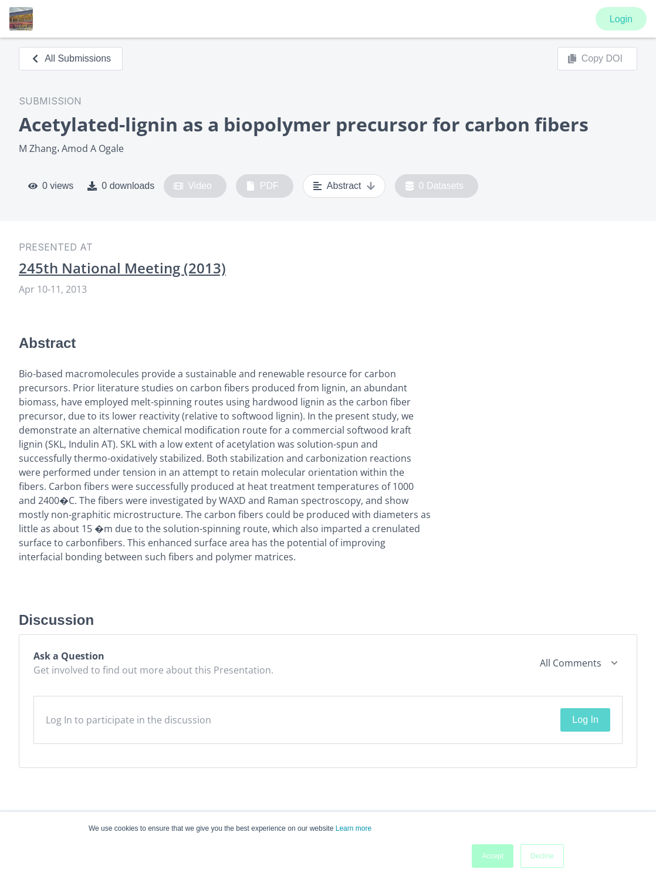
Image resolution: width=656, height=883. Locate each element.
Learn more (353, 828)
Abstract (344, 186)
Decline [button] (542, 856)
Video (193, 186)
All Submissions (71, 58)
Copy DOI (595, 59)
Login (621, 19)
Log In (585, 720)
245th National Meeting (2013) (122, 268)
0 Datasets (434, 186)
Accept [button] (492, 856)
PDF (262, 186)
